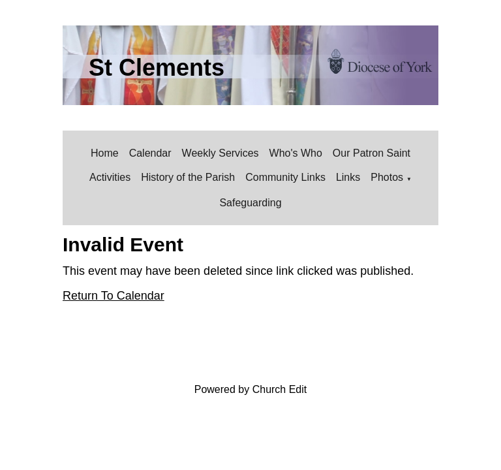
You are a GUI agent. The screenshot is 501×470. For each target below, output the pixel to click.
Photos (387, 177)
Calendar (150, 153)
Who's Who (295, 153)
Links (348, 177)
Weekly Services (220, 153)
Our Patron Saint (371, 153)
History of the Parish (188, 177)
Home (105, 153)
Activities (109, 177)
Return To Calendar (113, 295)
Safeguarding (250, 202)
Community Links (285, 177)
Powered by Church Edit (250, 389)
